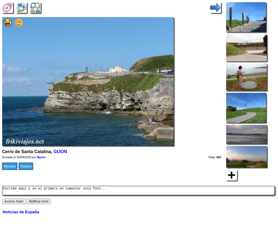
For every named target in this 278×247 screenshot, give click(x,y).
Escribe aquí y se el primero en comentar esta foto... (138, 191)
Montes (10, 166)
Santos (26, 166)
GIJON (60, 151)
